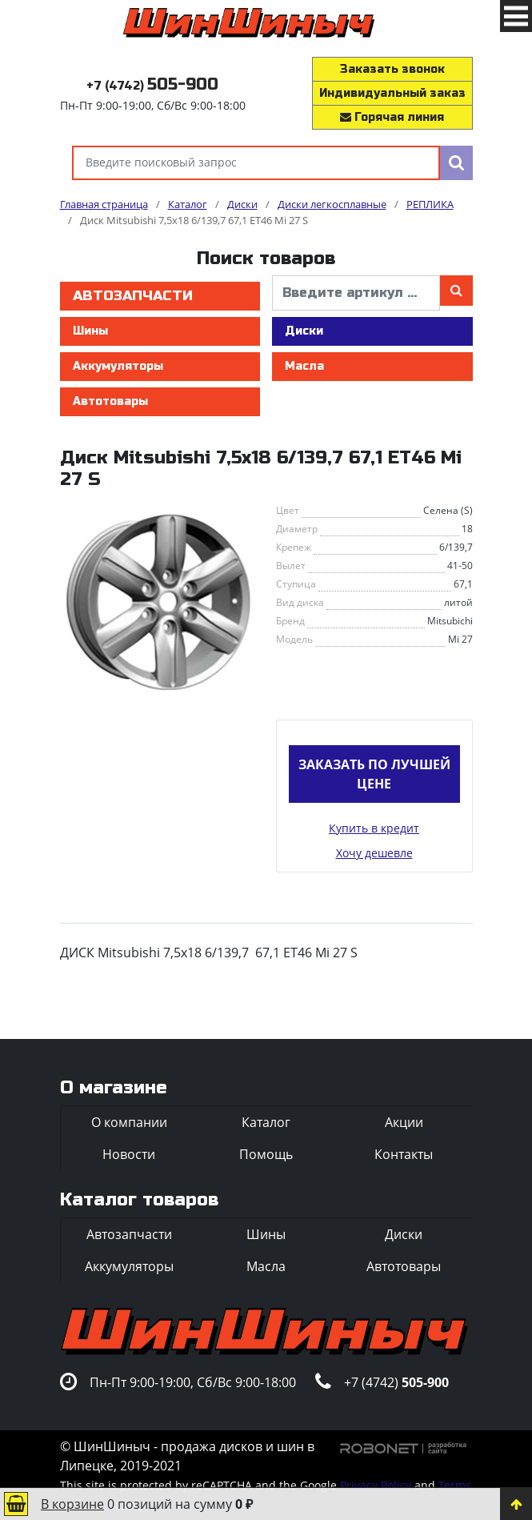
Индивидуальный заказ (392, 93)
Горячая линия (392, 117)
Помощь (266, 1154)
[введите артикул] (356, 293)
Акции (404, 1122)
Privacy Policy (375, 1485)
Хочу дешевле (374, 852)
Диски (304, 331)
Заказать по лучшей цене (374, 774)
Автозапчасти (133, 295)
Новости (128, 1154)
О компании (129, 1122)
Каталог (266, 1122)
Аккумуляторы (118, 366)
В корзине (72, 1504)
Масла (304, 366)
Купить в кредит (374, 828)
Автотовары (110, 401)
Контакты (403, 1154)
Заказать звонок (392, 69)
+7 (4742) (152, 86)
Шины (90, 331)
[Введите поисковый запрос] (256, 163)
